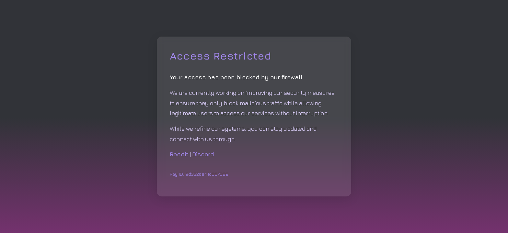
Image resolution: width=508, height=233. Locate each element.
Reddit (179, 154)
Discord (203, 154)
